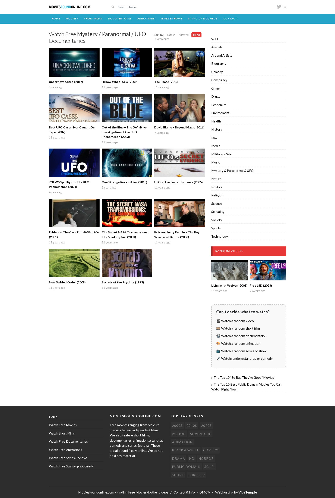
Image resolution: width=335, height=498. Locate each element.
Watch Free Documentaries (68, 441)
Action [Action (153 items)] (179, 434)
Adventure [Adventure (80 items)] (200, 434)
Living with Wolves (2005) (229, 285)
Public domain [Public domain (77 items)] (186, 467)
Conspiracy (219, 80)
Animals (216, 47)
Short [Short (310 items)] (178, 475)
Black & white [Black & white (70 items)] (185, 450)
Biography (218, 63)
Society (216, 220)
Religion (217, 195)
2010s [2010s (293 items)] (192, 425)
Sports (216, 228)
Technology (219, 236)
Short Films (93, 18)
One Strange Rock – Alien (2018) (124, 182)
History (216, 129)
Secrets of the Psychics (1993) (123, 282)
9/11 (214, 39)
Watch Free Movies (63, 425)
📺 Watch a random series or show (241, 351)
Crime (215, 88)
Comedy (217, 72)
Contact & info (184, 492)
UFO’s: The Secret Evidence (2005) (178, 182)
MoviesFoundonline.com (96, 492)
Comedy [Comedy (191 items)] (210, 450)
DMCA (204, 492)
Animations (146, 18)
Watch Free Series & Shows (68, 458)
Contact (230, 18)
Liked (196, 35)
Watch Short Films (62, 433)
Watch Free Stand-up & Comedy (71, 466)
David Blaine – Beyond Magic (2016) (179, 127)
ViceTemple (247, 492)
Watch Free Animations (65, 450)
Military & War (221, 154)
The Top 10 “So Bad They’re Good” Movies (244, 377)
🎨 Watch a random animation (238, 343)
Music (215, 162)
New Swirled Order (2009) (67, 282)
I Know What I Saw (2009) (120, 82)
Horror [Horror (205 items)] (206, 458)
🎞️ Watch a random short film (238, 328)
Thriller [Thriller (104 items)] (196, 475)
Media (215, 146)
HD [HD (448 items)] (191, 458)
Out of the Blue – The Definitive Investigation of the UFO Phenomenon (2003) (124, 131)
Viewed (184, 35)
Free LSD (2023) (261, 285)
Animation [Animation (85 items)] (182, 442)
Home (56, 18)
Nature (216, 179)
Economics (218, 105)
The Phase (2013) (166, 82)
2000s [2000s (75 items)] (177, 425)
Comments (162, 39)
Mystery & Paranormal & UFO (232, 170)
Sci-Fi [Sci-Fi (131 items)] (209, 467)
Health (216, 121)
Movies (71, 18)
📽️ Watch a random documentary (240, 336)
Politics (216, 187)
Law (214, 138)
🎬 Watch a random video (235, 321)
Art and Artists (221, 55)
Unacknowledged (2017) (66, 82)
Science (216, 203)
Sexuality (218, 212)
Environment (220, 113)
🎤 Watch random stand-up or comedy (244, 358)
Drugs (215, 96)
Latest (171, 35)
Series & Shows (171, 18)
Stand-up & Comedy (202, 18)
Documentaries (119, 18)
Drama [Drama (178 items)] (178, 458)
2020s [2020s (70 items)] (206, 425)
